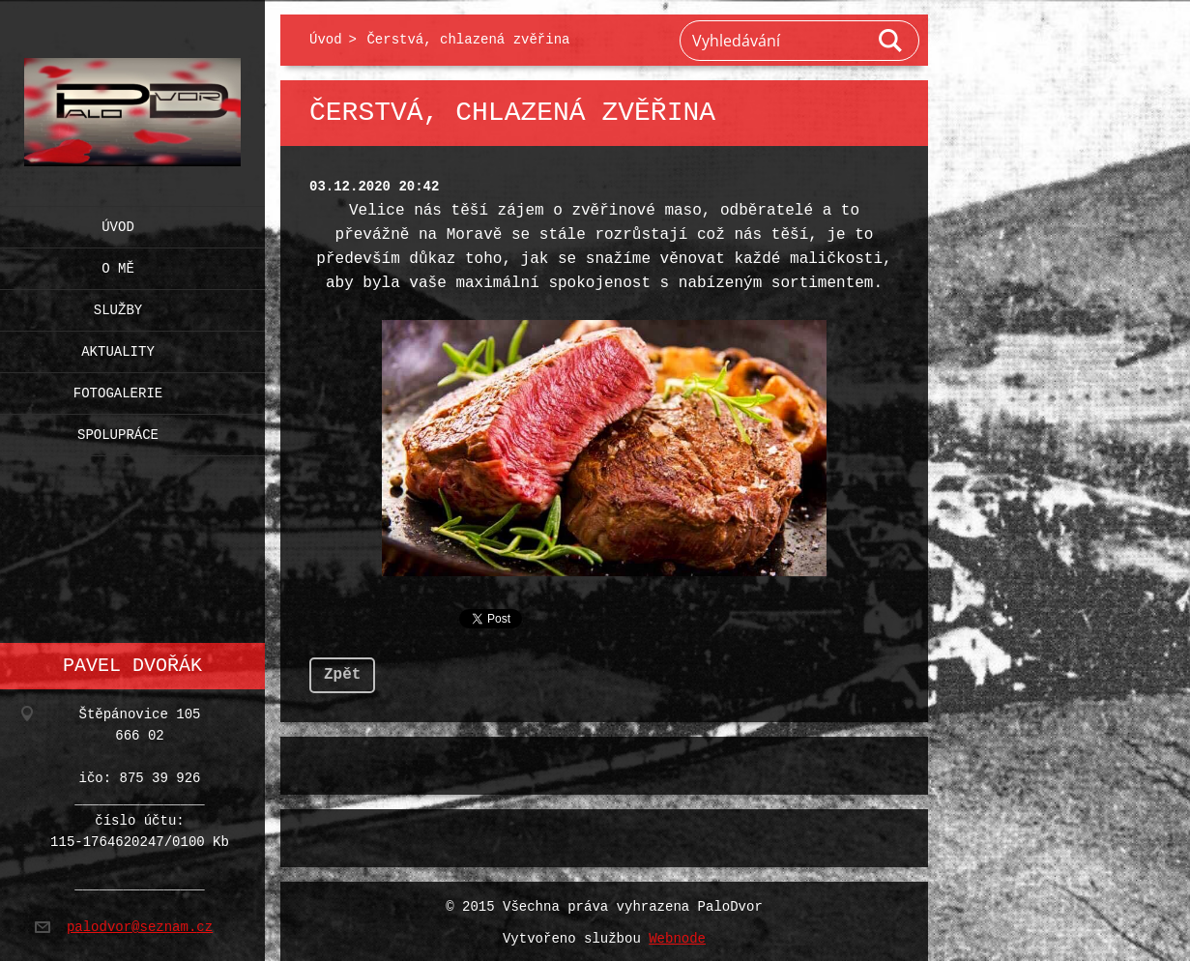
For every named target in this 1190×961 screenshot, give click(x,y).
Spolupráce (118, 431)
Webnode (677, 935)
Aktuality (118, 347)
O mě (118, 264)
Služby (118, 306)
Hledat (891, 40)
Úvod (118, 223)
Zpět (342, 671)
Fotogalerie (117, 389)
